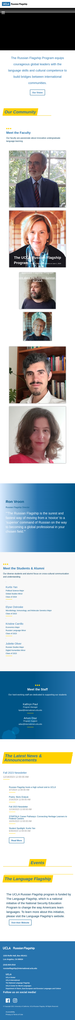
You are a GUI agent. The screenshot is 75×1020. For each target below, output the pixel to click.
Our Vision (37, 93)
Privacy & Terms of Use (14, 1014)
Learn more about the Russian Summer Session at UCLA (37, 279)
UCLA (8, 974)
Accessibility (10, 1012)
